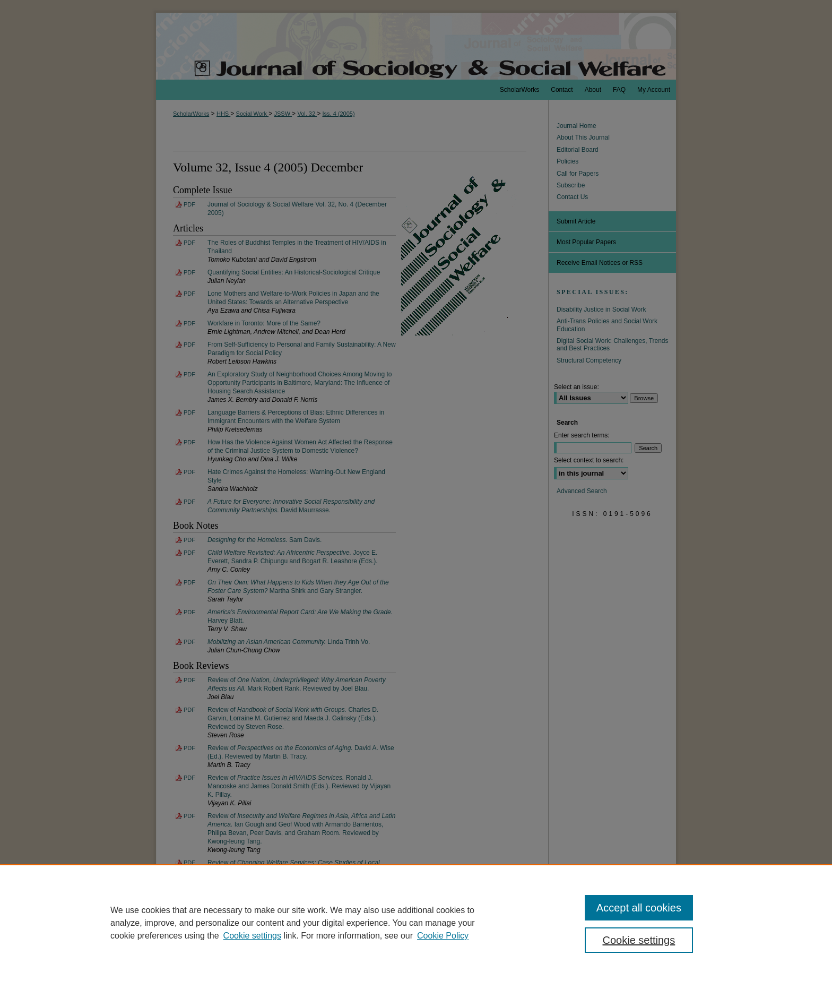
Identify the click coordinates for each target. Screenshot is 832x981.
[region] (416, 922)
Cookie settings (252, 935)
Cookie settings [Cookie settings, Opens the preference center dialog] (639, 940)
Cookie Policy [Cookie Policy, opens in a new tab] (443, 935)
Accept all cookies (638, 908)
